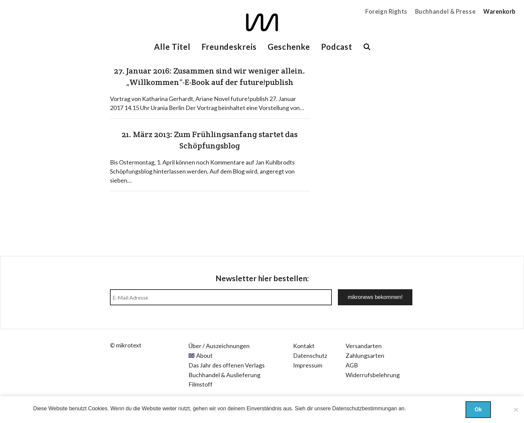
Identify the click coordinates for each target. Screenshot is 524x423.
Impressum (307, 365)
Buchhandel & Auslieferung (224, 375)
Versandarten (364, 345)
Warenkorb (499, 11)
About (204, 355)
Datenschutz (310, 355)
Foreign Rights (386, 11)
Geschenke (289, 46)
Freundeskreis (229, 46)
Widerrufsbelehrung (373, 375)
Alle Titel (172, 46)
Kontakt (303, 345)
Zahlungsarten (365, 355)
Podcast (336, 46)
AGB (352, 365)
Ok (478, 409)
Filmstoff (200, 384)
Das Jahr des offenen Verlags (226, 365)
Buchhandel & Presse (445, 11)
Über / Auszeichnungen (219, 345)
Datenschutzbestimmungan (364, 408)
